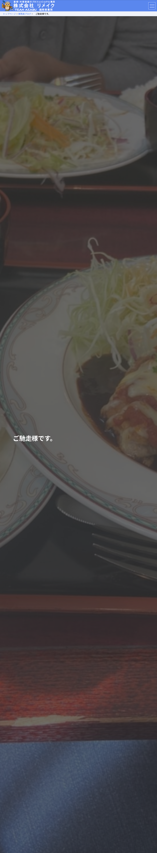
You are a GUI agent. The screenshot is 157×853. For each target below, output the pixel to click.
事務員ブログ (24, 13)
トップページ (8, 13)
